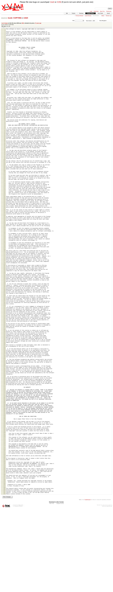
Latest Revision (88, 15)
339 (4, 555)
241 (4, 403)
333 (4, 546)
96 (4, 176)
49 (4, 103)
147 (4, 256)
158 (4, 272)
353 (4, 576)
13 (4, 47)
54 (4, 110)
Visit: (73, 20)
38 (4, 86)
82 (4, 154)
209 (4, 353)
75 (4, 143)
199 (4, 337)
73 (4, 140)
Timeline (73, 13)
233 (4, 391)
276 (4, 458)
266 (4, 442)
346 (4, 565)
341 (4, 558)
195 (4, 331)
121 (4, 215)
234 (4, 392)
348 (4, 569)
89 (4, 165)
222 (4, 374)
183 (4, 312)
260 (4, 433)
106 (4, 191)
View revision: (89, 20)
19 (4, 56)
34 (4, 79)
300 (4, 495)
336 (4, 550)
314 (4, 517)
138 (4, 241)
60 (4, 120)
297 (4, 491)
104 (4, 188)
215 (4, 362)
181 (4, 309)
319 (4, 525)
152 (4, 263)
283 (4, 469)
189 (4, 321)
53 (4, 109)
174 (4, 298)
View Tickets (100, 13)
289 (4, 479)
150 (4, 260)
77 (4, 146)
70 (4, 135)
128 (4, 226)
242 (4, 405)
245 (4, 409)
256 (4, 427)
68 (4, 132)
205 (4, 346)
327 (4, 537)
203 (4, 343)
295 (4, 488)
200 (4, 339)
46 (4, 98)
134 (4, 235)
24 (4, 64)
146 (4, 254)
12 (4, 46)
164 (4, 282)
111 (4, 199)
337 (4, 552)
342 (4, 560)
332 (4, 544)
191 (4, 324)
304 (4, 501)
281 (4, 466)
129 (4, 227)
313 (4, 515)
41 (4, 90)
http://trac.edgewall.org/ (107, 589)
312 (4, 514)
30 (4, 73)
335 (4, 549)
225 (4, 378)
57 (4, 115)
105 (4, 190)
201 (4, 340)
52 (4, 108)
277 (4, 460)
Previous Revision (79, 15)
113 (4, 202)
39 (4, 87)
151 (4, 262)
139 (4, 243)
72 (4, 138)
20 (4, 57)
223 (4, 375)
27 (4, 68)
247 (4, 413)
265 (4, 441)
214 (4, 361)
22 (4, 61)
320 (4, 526)
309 (4, 509)
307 (4, 506)
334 (4, 547)
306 (4, 505)
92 (4, 170)
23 (4, 62)
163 (4, 280)
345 (4, 564)
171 (4, 293)
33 (4, 78)
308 (4, 508)
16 (4, 51)
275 (4, 456)
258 (4, 430)
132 (4, 232)
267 (4, 444)
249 (4, 416)
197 (4, 334)
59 (4, 118)
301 (4, 497)
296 (4, 489)
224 (4, 377)
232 (4, 389)
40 (4, 89)
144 (4, 251)
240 (4, 402)
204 (4, 345)
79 (4, 149)
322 (4, 529)
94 (4, 173)
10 (4, 42)
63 (4, 125)
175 (4, 299)
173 (4, 296)
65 (4, 127)
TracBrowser (87, 583)
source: (4, 18)
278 (4, 461)
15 (4, 50)
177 (4, 302)
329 (4, 539)
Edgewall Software (18, 589)
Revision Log (108, 15)
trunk (10, 18)
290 (4, 480)
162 (4, 279)
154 (4, 266)
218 (4, 367)
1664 (23, 23)
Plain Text (51, 586)
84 (4, 157)
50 (4, 104)
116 (4, 207)
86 (4, 160)
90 (4, 167)
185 (4, 315)
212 (4, 357)
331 (4, 543)
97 (4, 178)
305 (4, 503)
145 (4, 252)
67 (4, 131)
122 (4, 216)
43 (4, 93)
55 (4, 112)
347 (4, 567)
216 (4, 364)
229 (4, 384)
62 (4, 123)
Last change (5, 23)
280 (4, 464)
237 (4, 397)
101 (4, 184)
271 (4, 451)
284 (4, 471)
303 (4, 500)
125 (4, 221)
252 (4, 420)
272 (4, 452)
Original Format (60, 586)
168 (4, 288)
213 (4, 359)
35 (4, 81)
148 (4, 257)
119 (4, 211)
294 (4, 486)
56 (4, 114)
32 (4, 76)
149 (4, 259)
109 (4, 196)
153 (4, 265)
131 (4, 230)
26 (4, 66)
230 (4, 386)
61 (4, 121)
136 (4, 239)
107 (4, 193)
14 (4, 48)
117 (4, 208)
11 (4, 44)
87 (4, 162)
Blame (103, 15)
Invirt (52, 2)
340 (4, 557)
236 (4, 396)
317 (4, 521)
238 (4, 399)
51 (4, 106)
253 (4, 422)
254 (4, 424)
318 (4, 523)
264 (4, 439)
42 (4, 92)
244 (4, 408)
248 (4, 414)
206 (4, 348)
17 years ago (38, 23)
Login (91, 11)
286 (4, 474)
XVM (59, 2)
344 (4, 563)
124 (4, 219)
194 (4, 329)
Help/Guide (96, 11)
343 (4, 561)
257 (4, 428)
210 (4, 355)
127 (4, 224)
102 (4, 185)
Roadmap (81, 13)
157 (4, 271)
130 (4, 229)
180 (4, 307)
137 (4, 240)
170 (4, 291)
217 (4, 366)
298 (4, 492)
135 (4, 237)
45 (4, 97)
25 (4, 65)
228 (4, 383)
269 (4, 447)
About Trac (102, 11)
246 (4, 411)
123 (4, 218)
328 (4, 538)
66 (4, 129)
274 (4, 455)
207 (4, 350)
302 (4, 498)
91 (4, 168)
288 (4, 477)
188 (4, 320)
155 (4, 268)
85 (4, 159)
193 (4, 328)
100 (4, 182)
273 (4, 453)
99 (4, 181)
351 (4, 573)
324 (4, 532)
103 (4, 187)
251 (4, 419)
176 (4, 301)
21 (4, 59)
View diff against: (105, 20)
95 (4, 174)
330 (4, 541)
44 (4, 95)
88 (4, 163)
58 (4, 117)
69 (4, 134)
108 (4, 195)
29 (4, 71)
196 (4, 332)
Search (108, 13)
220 (4, 370)
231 (4, 388)
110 (4, 198)
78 (4, 147)
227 (4, 381)
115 (4, 205)
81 (4, 152)
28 (4, 70)
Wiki (67, 13)
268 (4, 446)
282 (4, 468)
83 (4, 156)
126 (4, 223)
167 (4, 287)
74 (4, 141)
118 (4, 210)
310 (4, 510)
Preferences (108, 11)
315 (4, 518)
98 (4, 179)
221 (4, 372)
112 (4, 200)
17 (4, 53)
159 (4, 274)
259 (4, 431)
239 (4, 401)
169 (4, 290)
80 (4, 151)
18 (4, 54)
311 (4, 512)
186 (4, 316)
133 (4, 234)
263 (4, 438)
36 (4, 82)
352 (4, 575)
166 (4, 285)
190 (4, 323)
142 (4, 248)
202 (4, 342)
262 (4, 436)
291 (4, 482)
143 (4, 249)
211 (4, 356)
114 (4, 204)
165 (4, 283)
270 (4, 449)
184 (4, 313)
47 (4, 99)
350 (4, 572)
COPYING (17, 18)
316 (4, 520)
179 (4, 306)
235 (4, 394)
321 (4, 528)
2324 (26, 18)
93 (4, 171)
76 (4, 144)
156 (4, 269)
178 (4, 304)
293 (4, 485)
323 (4, 531)
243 (4, 406)
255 (4, 425)
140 (4, 245)
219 (4, 369)
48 (4, 101)
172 (4, 294)
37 (4, 84)
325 (4, 534)
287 (4, 475)
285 (4, 472)
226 (4, 380)
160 (4, 276)
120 (4, 213)
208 (4, 351)
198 (4, 335)
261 (4, 435)
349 (4, 570)
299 (4, 494)
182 (4, 310)
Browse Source (90, 13)
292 (4, 484)
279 (4, 463)
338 (4, 554)
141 (4, 246)
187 (4, 318)
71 (4, 137)
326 (4, 535)
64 (4, 126)
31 (4, 75)
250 (4, 418)
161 (4, 277)
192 (4, 326)
